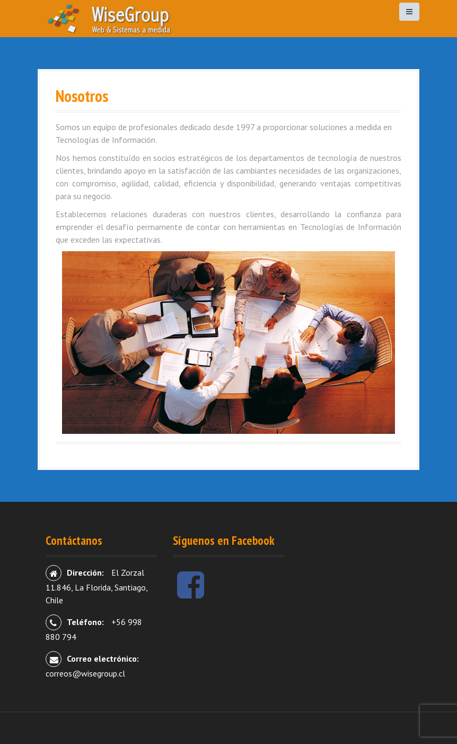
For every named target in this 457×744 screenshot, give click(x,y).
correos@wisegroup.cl (85, 673)
